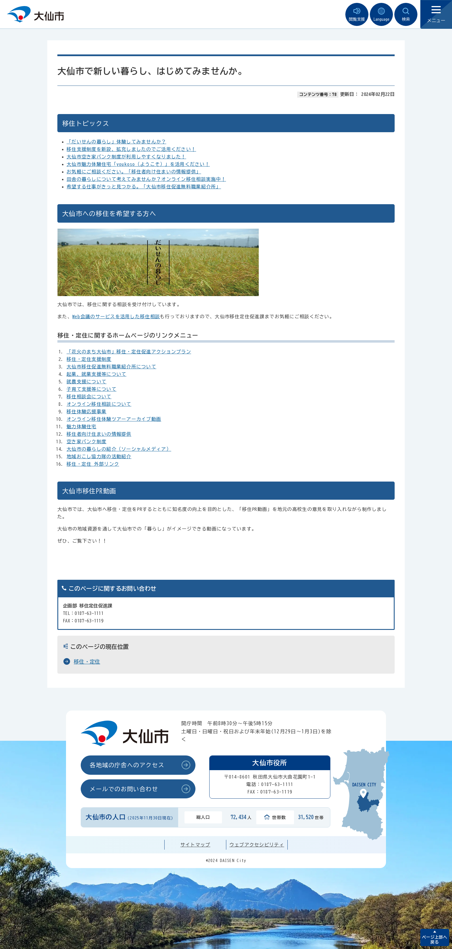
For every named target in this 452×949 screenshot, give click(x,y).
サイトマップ (195, 844)
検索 (406, 14)
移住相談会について (89, 396)
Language (381, 14)
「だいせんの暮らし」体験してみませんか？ (116, 141)
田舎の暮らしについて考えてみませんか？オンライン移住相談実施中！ (146, 179)
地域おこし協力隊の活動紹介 (99, 456)
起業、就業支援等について (96, 374)
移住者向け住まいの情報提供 (99, 434)
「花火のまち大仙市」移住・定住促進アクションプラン (129, 351)
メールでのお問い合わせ (124, 789)
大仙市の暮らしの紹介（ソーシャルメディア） (119, 449)
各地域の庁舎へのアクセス (127, 765)
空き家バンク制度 (86, 441)
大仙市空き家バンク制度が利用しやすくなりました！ (126, 156)
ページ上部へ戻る (434, 939)
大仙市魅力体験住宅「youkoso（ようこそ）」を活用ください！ (138, 164)
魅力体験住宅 (82, 426)
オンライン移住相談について (99, 404)
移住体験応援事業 (86, 411)
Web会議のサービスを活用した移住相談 (116, 316)
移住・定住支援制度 (89, 359)
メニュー (436, 14)
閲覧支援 (357, 14)
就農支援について (86, 381)
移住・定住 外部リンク (93, 464)
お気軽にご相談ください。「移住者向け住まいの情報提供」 (134, 171)
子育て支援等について (91, 389)
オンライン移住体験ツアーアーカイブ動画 (114, 419)
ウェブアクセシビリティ (256, 844)
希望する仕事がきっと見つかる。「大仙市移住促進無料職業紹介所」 (144, 186)
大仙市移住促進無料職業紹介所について (111, 366)
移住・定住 (87, 661)
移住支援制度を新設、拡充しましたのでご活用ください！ (131, 149)
